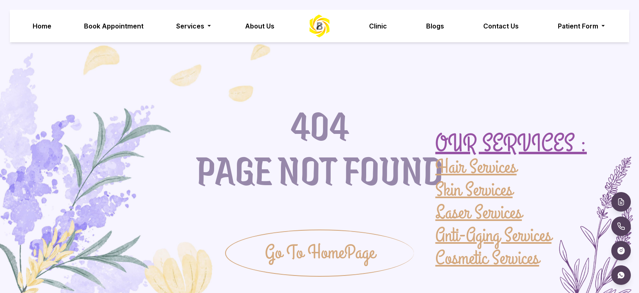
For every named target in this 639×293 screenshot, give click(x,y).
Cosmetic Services (488, 258)
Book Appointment (114, 26)
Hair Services (476, 167)
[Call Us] (621, 226)
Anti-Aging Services (494, 235)
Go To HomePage (320, 253)
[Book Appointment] (621, 202)
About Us (259, 26)
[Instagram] (621, 250)
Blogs (435, 26)
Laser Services (479, 212)
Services (194, 26)
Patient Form (582, 26)
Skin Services (474, 189)
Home (42, 26)
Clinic (378, 26)
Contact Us (501, 26)
